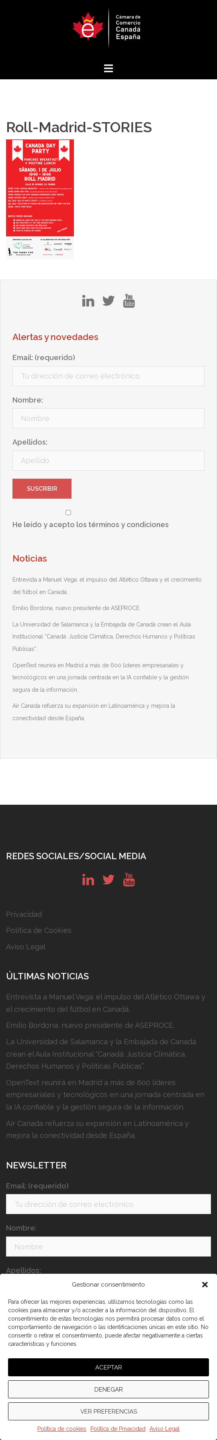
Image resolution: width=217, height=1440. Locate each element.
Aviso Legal (164, 1429)
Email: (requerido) (43, 357)
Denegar (108, 1389)
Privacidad (24, 914)
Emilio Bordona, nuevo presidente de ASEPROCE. (76, 608)
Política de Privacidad (117, 1429)
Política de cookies (61, 1429)
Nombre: (27, 400)
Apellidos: (29, 442)
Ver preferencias (108, 1411)
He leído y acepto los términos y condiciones (90, 524)
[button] (205, 1285)
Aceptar (108, 1367)
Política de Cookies (39, 930)
